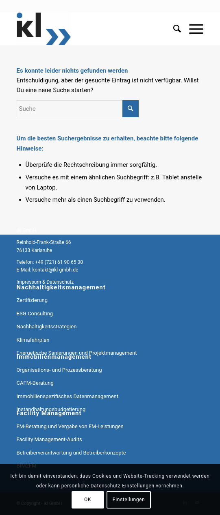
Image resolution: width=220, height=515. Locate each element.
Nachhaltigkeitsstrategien (47, 326)
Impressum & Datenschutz (45, 282)
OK (87, 499)
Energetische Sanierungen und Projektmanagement (77, 353)
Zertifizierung (32, 300)
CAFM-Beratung (35, 383)
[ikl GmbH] (91, 29)
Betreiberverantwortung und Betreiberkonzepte (71, 453)
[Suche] (173, 29)
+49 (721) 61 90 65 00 (59, 262)
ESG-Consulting (35, 313)
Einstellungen (129, 499)
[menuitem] (173, 29)
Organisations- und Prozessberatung (59, 370)
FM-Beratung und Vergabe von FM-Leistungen (70, 426)
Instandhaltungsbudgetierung (51, 409)
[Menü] (192, 29)
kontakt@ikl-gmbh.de (55, 270)
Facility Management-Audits (49, 439)
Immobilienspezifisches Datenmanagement (67, 396)
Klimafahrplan (33, 340)
